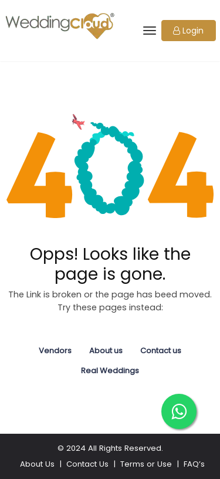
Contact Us (87, 464)
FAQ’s (194, 464)
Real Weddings (110, 370)
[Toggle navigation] (148, 31)
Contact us (160, 350)
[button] (188, 30)
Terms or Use (146, 464)
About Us (37, 464)
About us (106, 350)
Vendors (55, 350)
